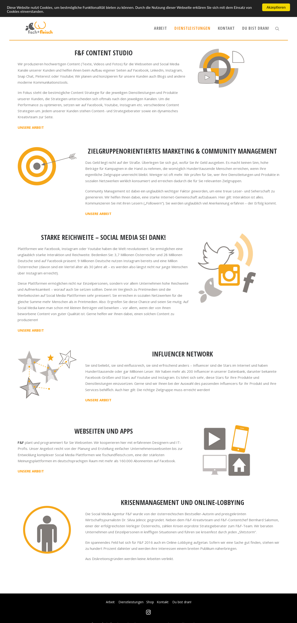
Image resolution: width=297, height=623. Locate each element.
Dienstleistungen (192, 31)
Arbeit (160, 31)
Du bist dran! (255, 31)
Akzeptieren (276, 7)
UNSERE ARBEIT (31, 134)
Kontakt (226, 31)
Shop (150, 602)
